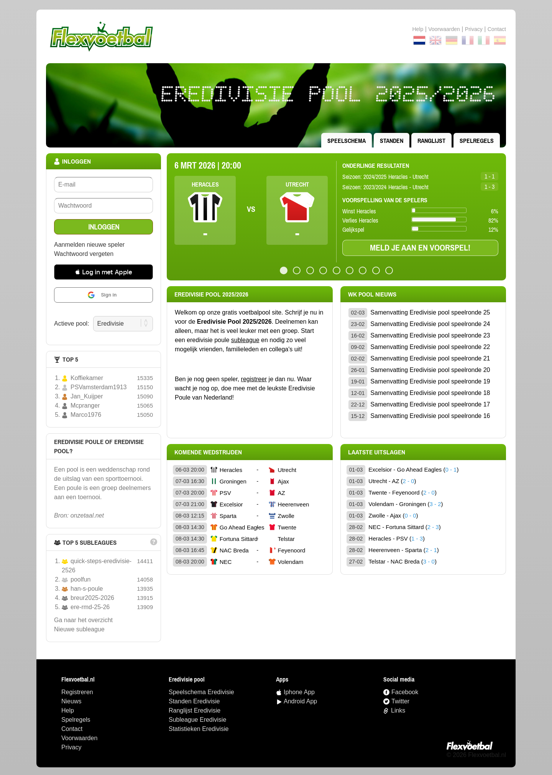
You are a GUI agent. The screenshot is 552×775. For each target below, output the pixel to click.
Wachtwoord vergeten (83, 254)
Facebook (404, 692)
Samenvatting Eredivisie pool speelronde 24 (430, 324)
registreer (254, 379)
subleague (245, 340)
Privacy (474, 29)
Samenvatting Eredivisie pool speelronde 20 (430, 370)
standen (391, 140)
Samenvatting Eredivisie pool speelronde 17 (430, 404)
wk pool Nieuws (372, 294)
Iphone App (299, 692)
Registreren (77, 692)
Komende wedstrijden (208, 452)
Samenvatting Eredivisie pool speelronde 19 (430, 381)
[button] (103, 272)
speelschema (346, 140)
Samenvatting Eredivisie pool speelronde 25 (430, 312)
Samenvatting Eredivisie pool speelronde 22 (430, 347)
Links (398, 710)
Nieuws (71, 701)
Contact (71, 729)
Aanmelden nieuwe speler (89, 244)
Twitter (400, 701)
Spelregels (477, 140)
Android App (300, 701)
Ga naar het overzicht (83, 620)
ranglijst (431, 140)
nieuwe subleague (79, 629)
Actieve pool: (71, 323)
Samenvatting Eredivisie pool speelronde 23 (430, 335)
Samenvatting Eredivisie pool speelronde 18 (430, 393)
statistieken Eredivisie (199, 729)
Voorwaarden (444, 29)
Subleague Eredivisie (197, 719)
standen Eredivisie (194, 701)
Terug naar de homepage (276, 36)
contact (497, 29)
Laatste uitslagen (376, 452)
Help (417, 29)
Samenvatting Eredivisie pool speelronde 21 (430, 358)
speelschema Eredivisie (201, 692)
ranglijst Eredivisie (194, 710)
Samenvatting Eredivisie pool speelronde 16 (430, 416)
